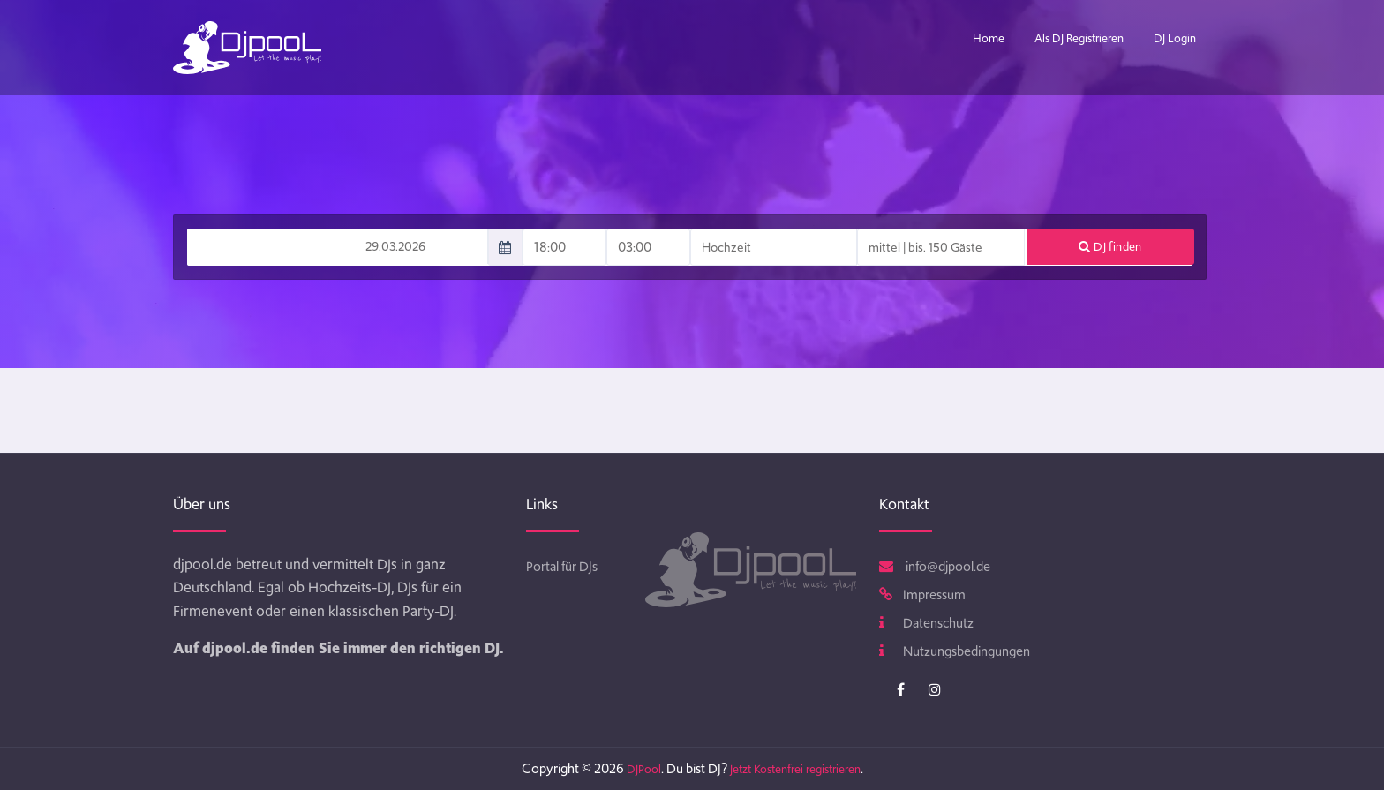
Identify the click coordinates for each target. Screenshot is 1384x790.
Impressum (922, 595)
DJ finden (1110, 246)
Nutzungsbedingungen (954, 651)
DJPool (644, 769)
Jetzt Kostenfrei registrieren (795, 769)
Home (988, 38)
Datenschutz (926, 623)
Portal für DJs (562, 566)
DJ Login (1175, 38)
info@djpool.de (934, 566)
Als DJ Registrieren (1079, 38)
